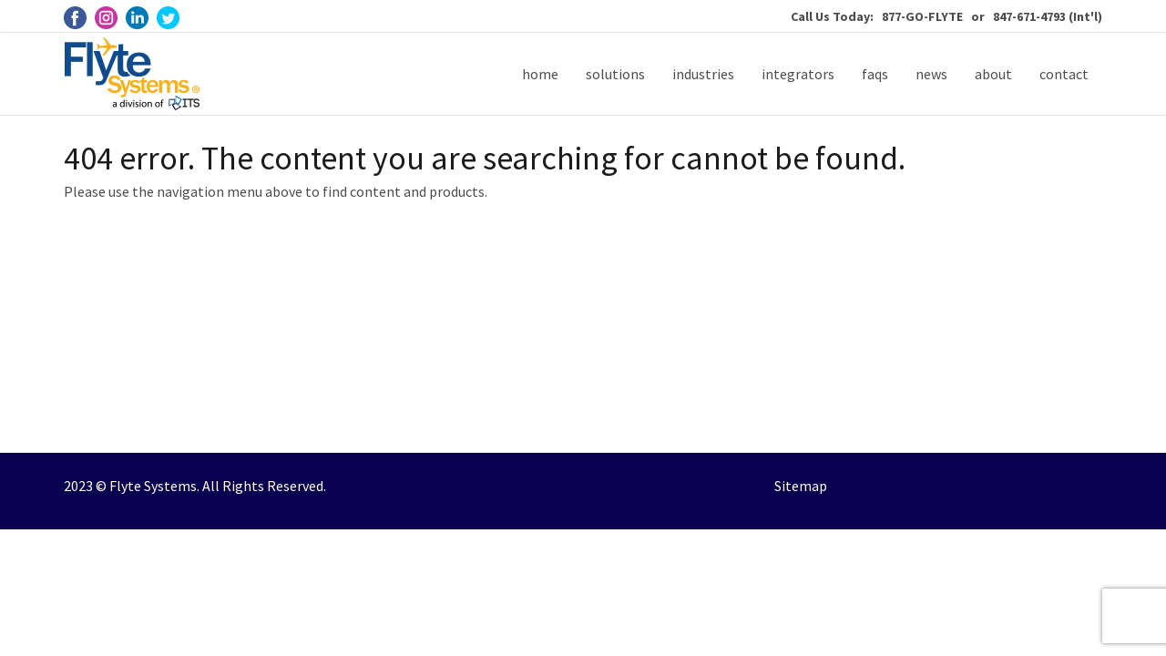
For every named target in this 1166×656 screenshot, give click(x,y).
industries (703, 74)
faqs (875, 74)
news (931, 74)
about (993, 74)
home (540, 74)
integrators (798, 74)
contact (1064, 74)
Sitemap (800, 486)
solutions (615, 74)
